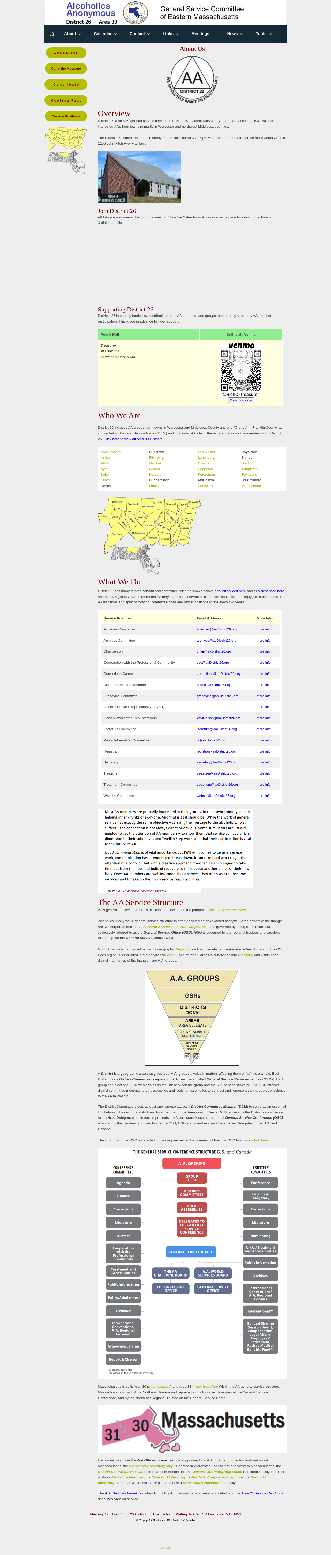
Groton (154, 469)
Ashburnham (111, 452)
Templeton (250, 469)
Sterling (247, 463)
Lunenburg (206, 458)
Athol (105, 463)
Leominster (206, 452)
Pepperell (205, 469)
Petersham (206, 474)
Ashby (105, 458)
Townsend (249, 474)
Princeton (205, 486)
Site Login (165, 1548)
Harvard (155, 474)
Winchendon (251, 486)
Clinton (106, 480)
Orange (203, 463)
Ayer (104, 469)
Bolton (106, 474)
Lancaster (157, 486)
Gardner (155, 463)
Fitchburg (156, 458)
